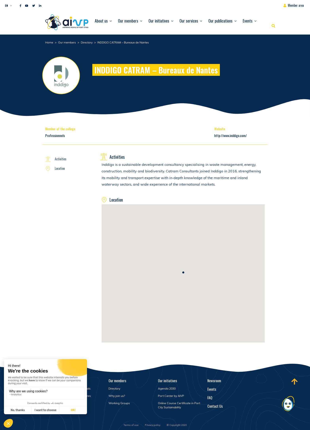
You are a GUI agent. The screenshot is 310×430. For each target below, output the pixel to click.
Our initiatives (158, 21)
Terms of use (131, 424)
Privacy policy (152, 424)
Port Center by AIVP (171, 396)
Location (60, 168)
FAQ (209, 397)
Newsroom (214, 380)
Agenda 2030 (167, 388)
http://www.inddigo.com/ (230, 135)
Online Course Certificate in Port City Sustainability (179, 405)
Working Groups (119, 403)
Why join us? (117, 396)
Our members (128, 21)
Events (247, 21)
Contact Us (215, 406)
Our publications (220, 21)
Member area (296, 5)
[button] (7, 5)
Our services (189, 21)
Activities (60, 159)
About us (101, 21)
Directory (114, 388)
